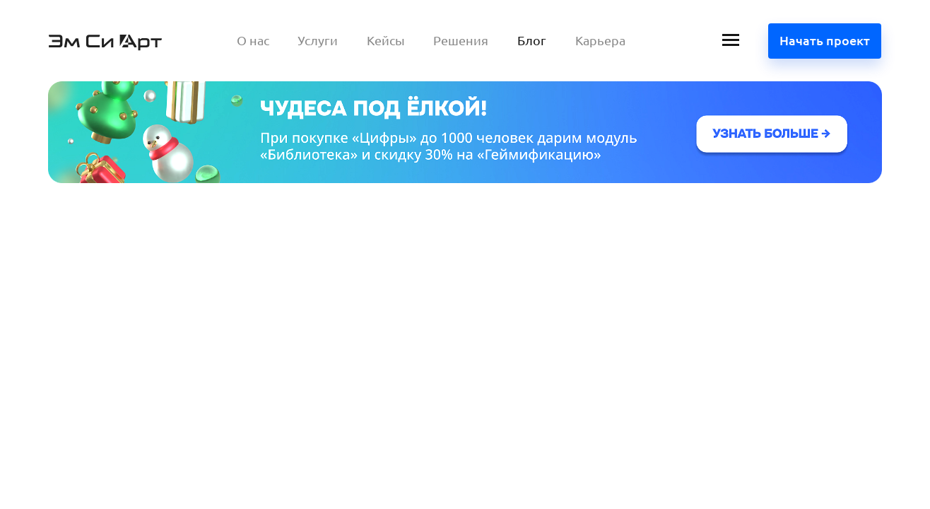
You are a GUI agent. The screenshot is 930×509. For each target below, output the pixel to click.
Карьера (600, 40)
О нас (253, 40)
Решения (460, 40)
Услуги (318, 40)
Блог (531, 40)
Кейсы (386, 40)
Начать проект (824, 40)
